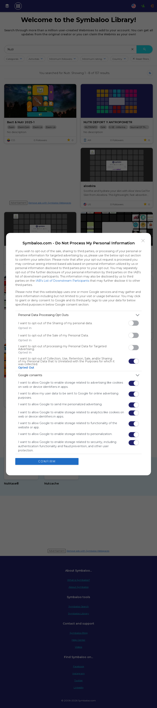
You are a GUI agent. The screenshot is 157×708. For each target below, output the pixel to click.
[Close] (143, 241)
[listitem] (78, 315)
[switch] (133, 323)
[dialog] (78, 354)
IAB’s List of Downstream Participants (62, 280)
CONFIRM (47, 461)
